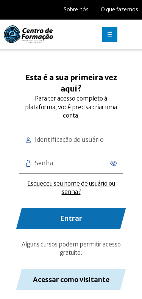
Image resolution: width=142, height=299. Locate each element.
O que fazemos (119, 9)
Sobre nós (76, 9)
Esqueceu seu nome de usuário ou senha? (71, 188)
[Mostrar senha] (112, 163)
